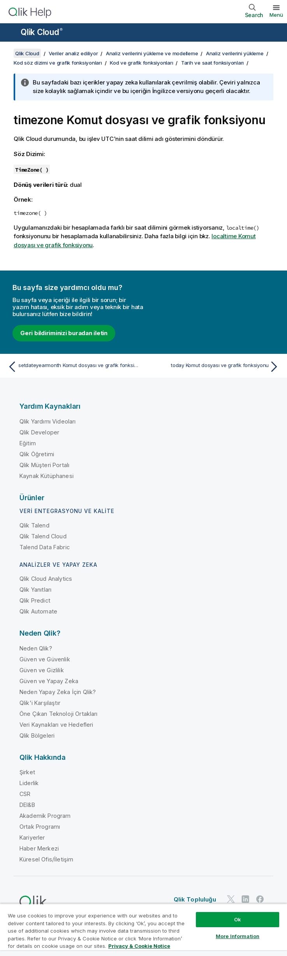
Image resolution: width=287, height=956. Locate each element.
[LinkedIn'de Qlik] (245, 899)
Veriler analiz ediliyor (73, 53)
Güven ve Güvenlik (44, 659)
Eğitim (27, 443)
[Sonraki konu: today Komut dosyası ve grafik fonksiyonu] (213, 367)
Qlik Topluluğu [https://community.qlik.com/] (195, 899)
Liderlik (29, 783)
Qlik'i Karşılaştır (39, 702)
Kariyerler (32, 837)
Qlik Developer (39, 432)
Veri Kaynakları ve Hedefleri (56, 724)
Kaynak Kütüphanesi (46, 476)
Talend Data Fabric (44, 547)
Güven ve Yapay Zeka (48, 681)
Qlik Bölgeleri (37, 735)
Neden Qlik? (35, 648)
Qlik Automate (38, 611)
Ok (237, 919)
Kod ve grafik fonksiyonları (141, 63)
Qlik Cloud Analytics (45, 578)
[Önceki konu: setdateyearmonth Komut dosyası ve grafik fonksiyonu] (73, 367)
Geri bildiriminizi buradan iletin (63, 333)
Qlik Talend (34, 525)
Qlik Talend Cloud (43, 536)
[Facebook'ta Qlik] (260, 899)
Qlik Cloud (42, 32)
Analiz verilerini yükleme (235, 53)
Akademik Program (45, 815)
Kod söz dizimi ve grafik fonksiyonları (58, 63)
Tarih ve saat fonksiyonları (212, 63)
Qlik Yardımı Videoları (47, 421)
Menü (276, 15)
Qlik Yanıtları (35, 589)
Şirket (27, 772)
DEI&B (27, 804)
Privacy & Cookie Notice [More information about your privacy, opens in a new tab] (139, 946)
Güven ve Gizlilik (41, 670)
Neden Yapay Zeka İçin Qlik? (57, 692)
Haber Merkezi (39, 848)
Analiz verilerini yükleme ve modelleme (152, 53)
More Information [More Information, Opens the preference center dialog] (237, 936)
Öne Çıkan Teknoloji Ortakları (58, 713)
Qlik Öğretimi (36, 454)
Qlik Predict (34, 600)
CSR (24, 794)
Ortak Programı (39, 826)
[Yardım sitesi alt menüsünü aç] (11, 33)
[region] (143, 929)
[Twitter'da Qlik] (231, 899)
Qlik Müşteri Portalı (44, 465)
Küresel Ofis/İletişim (46, 859)
